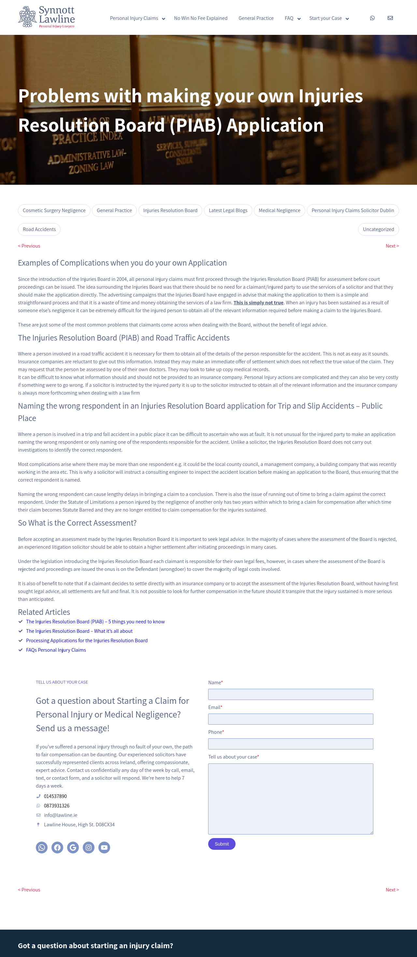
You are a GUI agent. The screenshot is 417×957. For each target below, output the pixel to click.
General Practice (114, 210)
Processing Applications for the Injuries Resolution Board (87, 640)
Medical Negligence (279, 210)
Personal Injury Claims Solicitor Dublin (353, 210)
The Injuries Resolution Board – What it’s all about (79, 631)
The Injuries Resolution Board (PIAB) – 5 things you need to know (95, 621)
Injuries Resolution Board (170, 210)
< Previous (29, 245)
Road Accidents (39, 229)
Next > (392, 245)
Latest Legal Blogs (228, 210)
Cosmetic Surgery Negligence (54, 210)
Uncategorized (378, 229)
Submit (229, 853)
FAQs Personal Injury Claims (56, 649)
